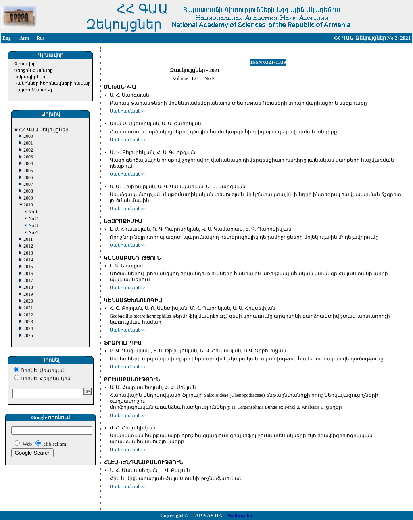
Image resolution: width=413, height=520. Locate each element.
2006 (28, 177)
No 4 (33, 232)
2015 (28, 266)
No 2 (33, 218)
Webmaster (240, 515)
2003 (28, 157)
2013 (28, 253)
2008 (28, 191)
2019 (28, 294)
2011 (28, 239)
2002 (28, 150)
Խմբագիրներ (29, 76)
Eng (6, 38)
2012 (28, 246)
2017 (28, 280)
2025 (28, 335)
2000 (28, 136)
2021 (28, 308)
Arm (24, 38)
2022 (28, 315)
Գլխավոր (25, 63)
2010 (28, 205)
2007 (28, 184)
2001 (28, 143)
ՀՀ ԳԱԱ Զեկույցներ (44, 130)
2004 (28, 163)
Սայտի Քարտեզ (33, 89)
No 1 (33, 212)
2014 (28, 260)
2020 (28, 301)
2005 (28, 170)
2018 (28, 287)
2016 (28, 273)
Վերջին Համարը (33, 70)
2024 (28, 328)
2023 (28, 321)
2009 (28, 198)
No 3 (33, 225)
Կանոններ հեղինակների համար (52, 83)
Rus (40, 38)
